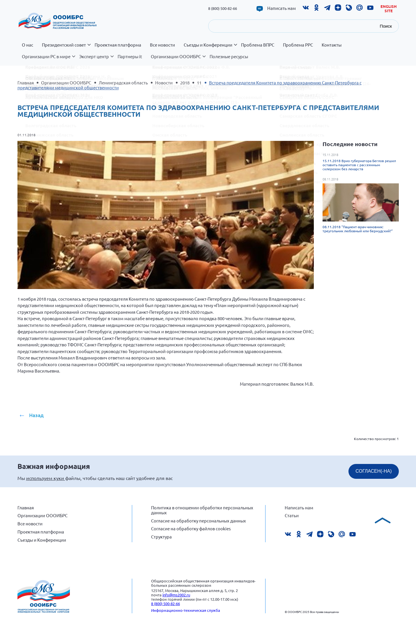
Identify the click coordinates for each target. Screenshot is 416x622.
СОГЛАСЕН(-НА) (373, 471)
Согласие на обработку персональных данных (198, 520)
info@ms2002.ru (176, 594)
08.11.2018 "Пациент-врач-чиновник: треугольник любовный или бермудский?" (358, 228)
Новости (164, 82)
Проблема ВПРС (257, 44)
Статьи (292, 515)
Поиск (386, 26)
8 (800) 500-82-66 (222, 8)
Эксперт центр (96, 59)
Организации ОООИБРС (178, 59)
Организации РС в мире (48, 59)
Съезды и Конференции (210, 48)
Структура (161, 536)
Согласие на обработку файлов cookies (191, 528)
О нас (27, 44)
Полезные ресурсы (229, 56)
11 (199, 82)
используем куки (45, 478)
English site (388, 8)
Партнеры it (130, 56)
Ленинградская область (123, 82)
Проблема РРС (298, 44)
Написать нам (281, 8)
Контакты (331, 44)
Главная (25, 82)
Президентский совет (66, 48)
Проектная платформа (118, 44)
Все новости (162, 44)
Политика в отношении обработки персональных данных (202, 510)
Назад (36, 415)
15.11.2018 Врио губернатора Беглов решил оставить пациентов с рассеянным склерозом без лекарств (359, 164)
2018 (185, 82)
